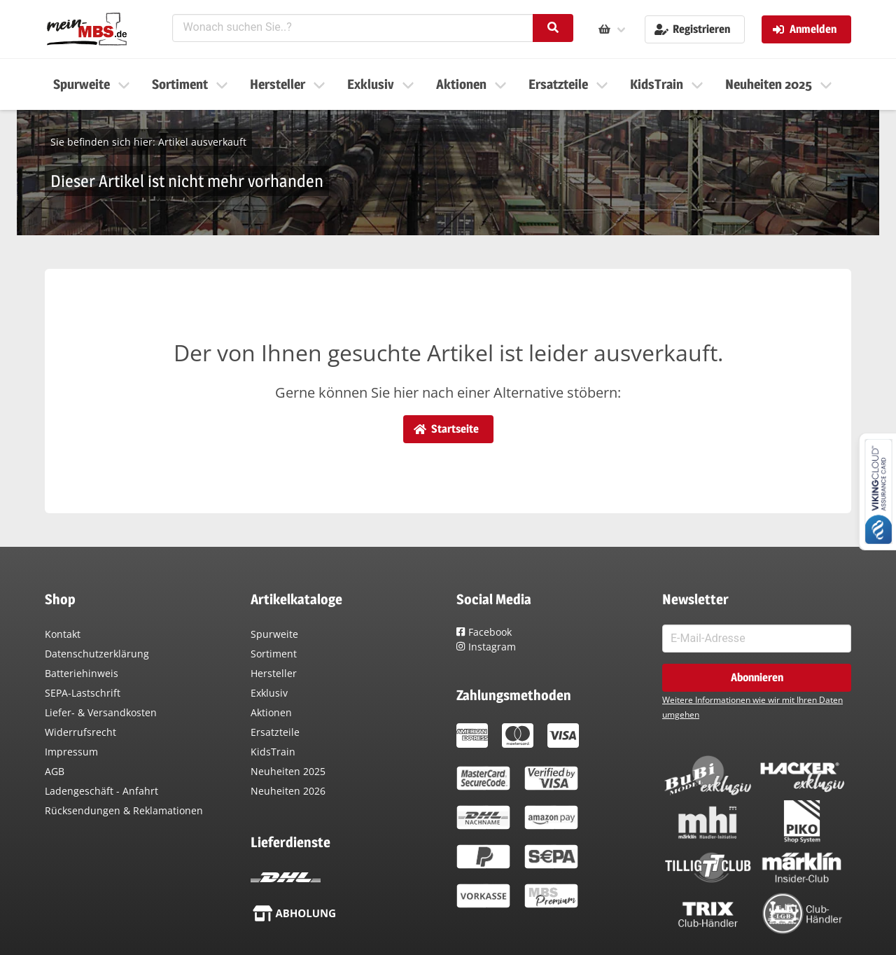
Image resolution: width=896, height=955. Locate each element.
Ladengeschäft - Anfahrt (101, 790)
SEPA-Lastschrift (82, 692)
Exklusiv (269, 692)
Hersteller (274, 673)
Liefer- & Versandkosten (101, 712)
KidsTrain (273, 751)
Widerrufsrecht (80, 732)
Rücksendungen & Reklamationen (124, 810)
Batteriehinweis (81, 673)
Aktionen (271, 712)
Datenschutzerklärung (97, 653)
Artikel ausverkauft (202, 141)
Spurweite (274, 634)
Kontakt (62, 634)
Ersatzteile (275, 732)
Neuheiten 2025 (288, 771)
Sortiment (274, 653)
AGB (54, 771)
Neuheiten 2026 (288, 790)
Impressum (71, 751)
